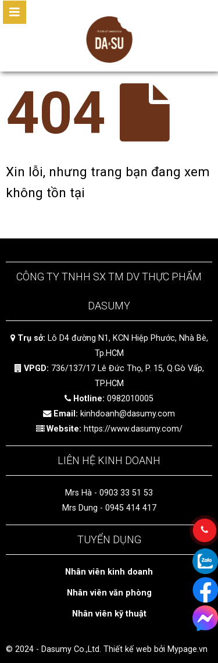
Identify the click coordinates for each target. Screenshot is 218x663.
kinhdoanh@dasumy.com (127, 414)
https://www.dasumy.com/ (133, 429)
